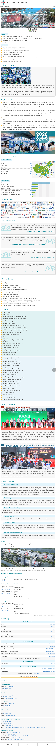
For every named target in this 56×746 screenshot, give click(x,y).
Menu (28, 744)
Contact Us (9, 744)
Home (2, 6)
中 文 (47, 744)
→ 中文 (54, 6)
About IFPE (6, 6)
